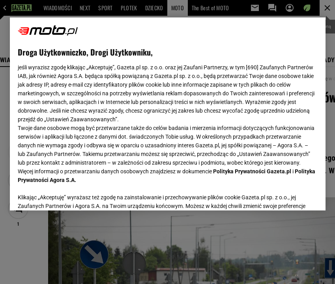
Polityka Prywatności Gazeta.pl (252, 171)
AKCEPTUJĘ (290, 195)
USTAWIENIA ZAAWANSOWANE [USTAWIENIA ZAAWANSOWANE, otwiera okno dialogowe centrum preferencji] (69, 194)
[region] (168, 113)
